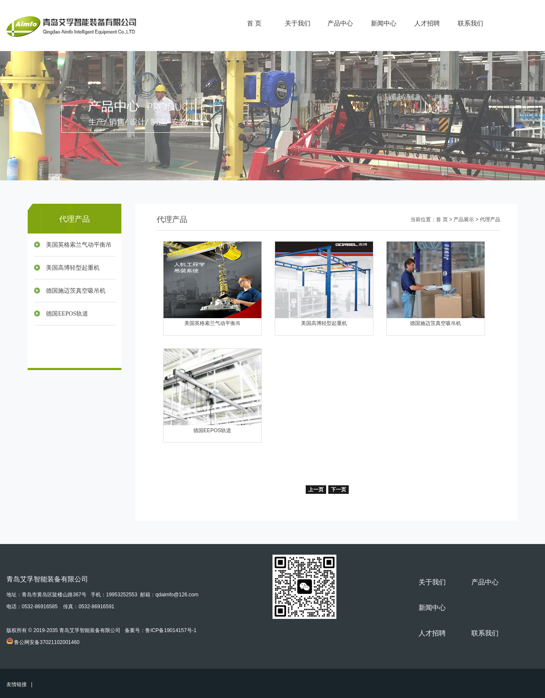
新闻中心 (383, 23)
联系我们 (470, 23)
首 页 (254, 23)
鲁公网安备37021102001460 (46, 642)
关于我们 (297, 23)
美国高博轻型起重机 (73, 268)
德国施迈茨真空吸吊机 (76, 291)
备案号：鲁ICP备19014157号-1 (160, 630)
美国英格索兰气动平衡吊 (79, 245)
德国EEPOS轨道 (67, 314)
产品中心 (340, 23)
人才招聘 (427, 23)
